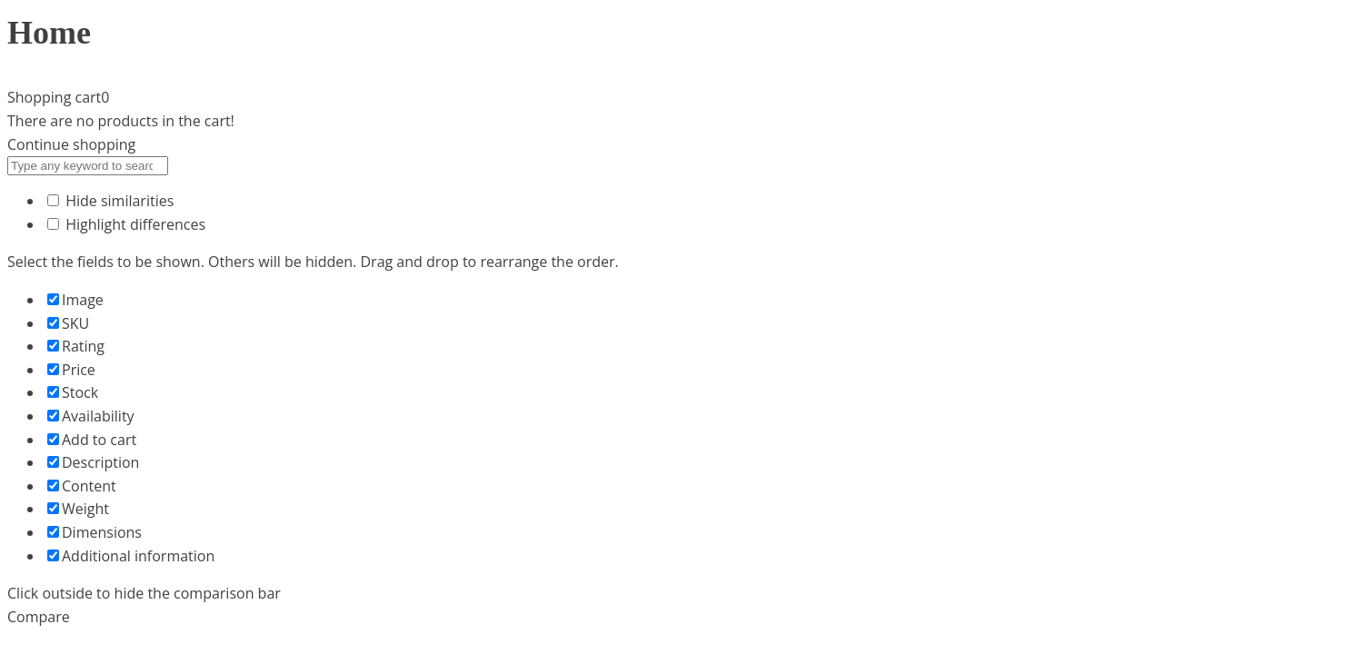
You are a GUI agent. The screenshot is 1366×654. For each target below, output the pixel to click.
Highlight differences (126, 224)
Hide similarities (110, 201)
